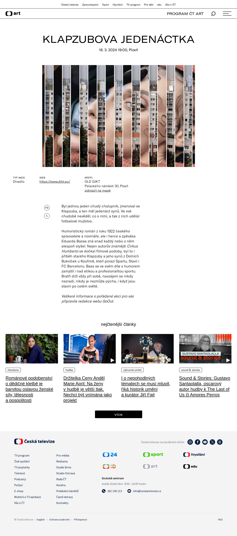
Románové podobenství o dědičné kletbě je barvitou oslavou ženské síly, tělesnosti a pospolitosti (29, 389)
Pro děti (148, 4)
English (41, 519)
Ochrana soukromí (59, 519)
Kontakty (62, 503)
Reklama (62, 461)
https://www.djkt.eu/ (54, 181)
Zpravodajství (90, 4)
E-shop (18, 491)
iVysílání (118, 4)
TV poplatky (22, 467)
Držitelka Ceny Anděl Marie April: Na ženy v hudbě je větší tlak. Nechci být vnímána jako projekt (88, 389)
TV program (133, 4)
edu (159, 4)
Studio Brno (63, 467)
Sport (105, 4)
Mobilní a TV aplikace (27, 497)
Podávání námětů (67, 491)
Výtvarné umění (132, 370)
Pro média (62, 455)
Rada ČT (61, 479)
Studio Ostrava (65, 473)
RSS (220, 519)
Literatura (13, 370)
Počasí (18, 485)
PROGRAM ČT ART (185, 13)
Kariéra (61, 485)
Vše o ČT (170, 4)
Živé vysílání (21, 461)
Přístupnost (80, 519)
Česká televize (70, 4)
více (118, 414)
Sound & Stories (190, 370)
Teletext (19, 473)
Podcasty (20, 479)
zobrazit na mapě (98, 190)
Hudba (69, 370)
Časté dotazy (64, 497)
